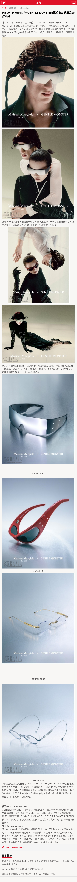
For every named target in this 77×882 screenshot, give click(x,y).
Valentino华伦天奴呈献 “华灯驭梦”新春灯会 (23, 869)
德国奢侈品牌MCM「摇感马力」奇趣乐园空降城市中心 (28, 874)
